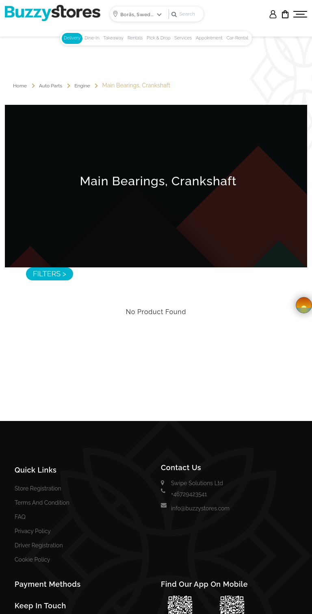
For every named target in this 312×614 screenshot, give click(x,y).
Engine (82, 86)
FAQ (20, 517)
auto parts (50, 86)
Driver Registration (39, 545)
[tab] (72, 38)
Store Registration (38, 488)
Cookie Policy (32, 559)
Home (20, 86)
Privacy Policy (33, 531)
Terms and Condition (42, 502)
